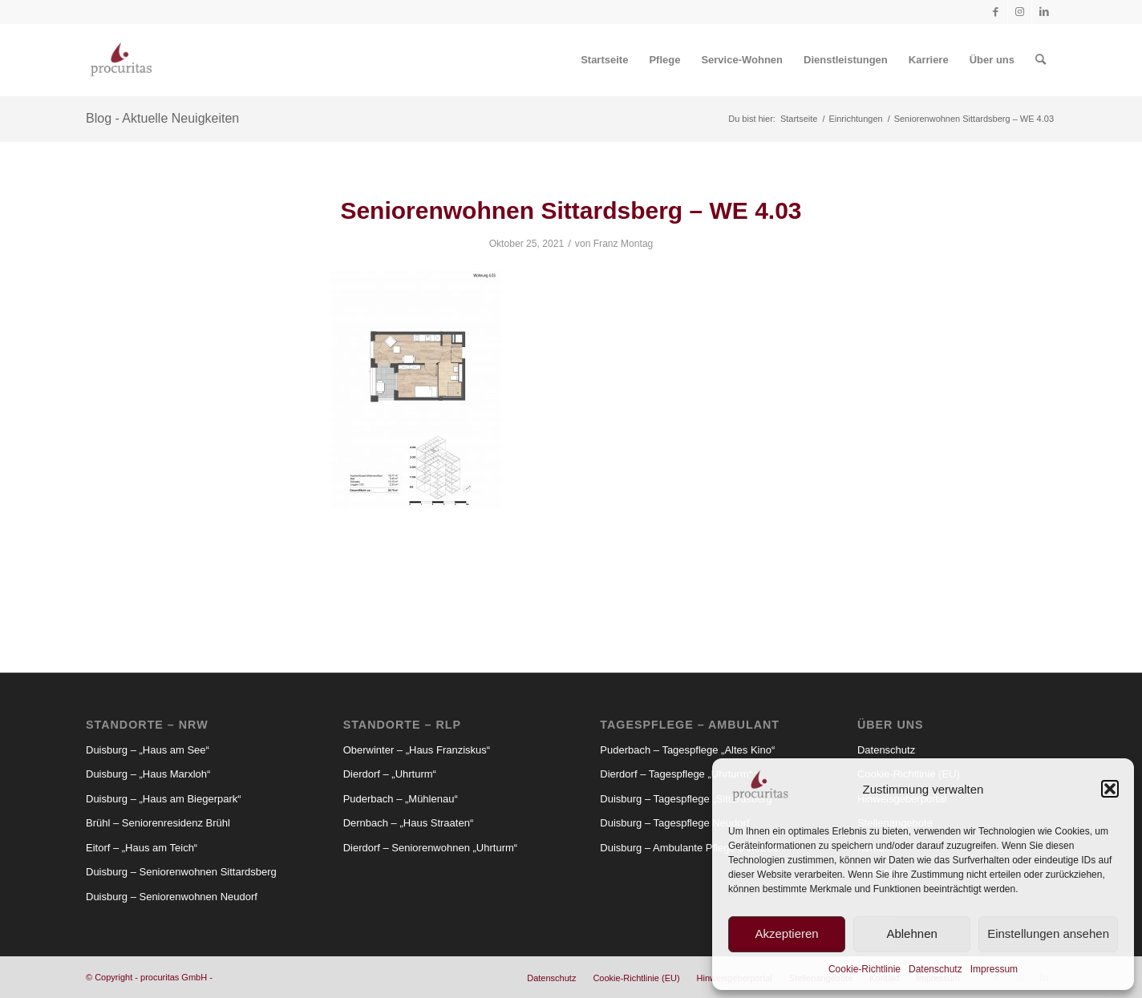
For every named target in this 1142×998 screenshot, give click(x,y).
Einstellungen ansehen (1048, 933)
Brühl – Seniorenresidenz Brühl (158, 823)
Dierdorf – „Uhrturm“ (389, 774)
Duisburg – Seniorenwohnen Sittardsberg (181, 872)
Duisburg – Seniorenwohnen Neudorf (171, 897)
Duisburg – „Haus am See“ (147, 750)
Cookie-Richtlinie (864, 969)
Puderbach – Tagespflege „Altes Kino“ (687, 750)
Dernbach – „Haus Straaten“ (408, 823)
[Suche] (1040, 60)
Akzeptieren (786, 933)
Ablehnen (911, 933)
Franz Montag (623, 243)
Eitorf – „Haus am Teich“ (141, 848)
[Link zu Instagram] (1019, 12)
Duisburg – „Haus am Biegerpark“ (163, 799)
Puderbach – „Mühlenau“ (400, 799)
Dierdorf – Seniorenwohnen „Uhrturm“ (430, 848)
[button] (1110, 789)
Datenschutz (935, 969)
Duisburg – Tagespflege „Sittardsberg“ (688, 799)
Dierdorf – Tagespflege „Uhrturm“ (676, 774)
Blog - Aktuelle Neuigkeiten (162, 118)
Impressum (994, 969)
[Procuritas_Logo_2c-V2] (121, 60)
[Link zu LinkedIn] (1044, 12)
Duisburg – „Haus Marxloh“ (148, 774)
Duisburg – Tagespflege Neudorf (674, 823)
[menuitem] (604, 60)
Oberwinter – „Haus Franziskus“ (417, 750)
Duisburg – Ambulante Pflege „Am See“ (691, 848)
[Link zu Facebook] (995, 12)
